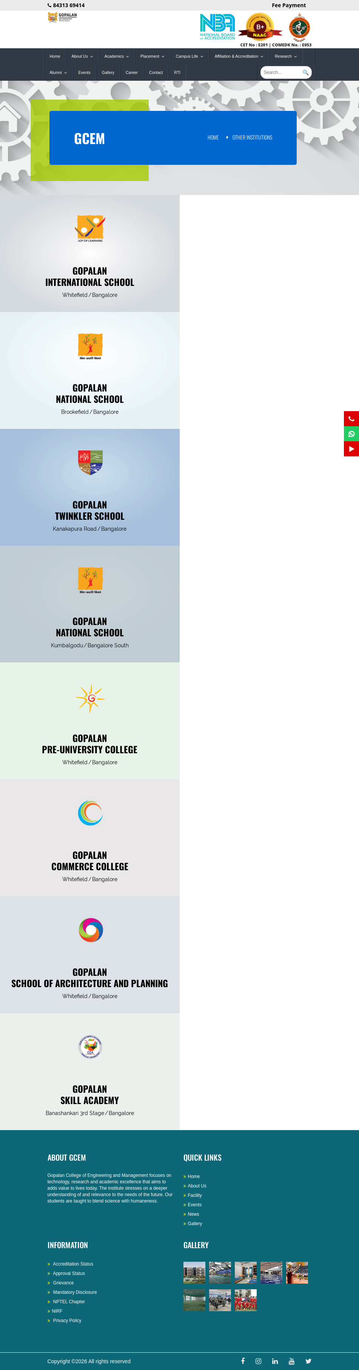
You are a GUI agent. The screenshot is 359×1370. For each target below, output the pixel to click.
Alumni (60, 72)
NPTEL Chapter (66, 1301)
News (191, 1214)
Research (287, 56)
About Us (84, 56)
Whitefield (75, 295)
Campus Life (191, 56)
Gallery (108, 72)
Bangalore (104, 295)
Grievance (61, 1283)
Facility (192, 1195)
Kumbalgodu (67, 645)
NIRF (55, 1311)
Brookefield (75, 412)
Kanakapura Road (75, 529)
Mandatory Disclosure (72, 1292)
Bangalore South (108, 645)
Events (85, 72)
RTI (177, 72)
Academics (119, 56)
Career (132, 72)
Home (55, 56)
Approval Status (66, 1273)
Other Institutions (252, 137)
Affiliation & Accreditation (241, 56)
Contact (156, 72)
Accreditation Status (70, 1264)
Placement (154, 56)
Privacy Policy (65, 1320)
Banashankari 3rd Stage (75, 1113)
